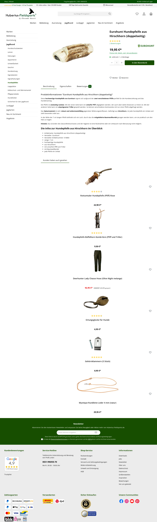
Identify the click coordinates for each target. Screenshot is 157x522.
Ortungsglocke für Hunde (97, 320)
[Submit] (96, 432)
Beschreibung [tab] (48, 86)
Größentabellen (124, 475)
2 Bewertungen (115, 43)
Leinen (10, 52)
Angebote (10, 118)
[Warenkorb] (150, 14)
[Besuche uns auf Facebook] (121, 501)
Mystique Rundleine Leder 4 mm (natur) (97, 403)
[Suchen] (109, 14)
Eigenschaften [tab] (65, 86)
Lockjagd (10, 105)
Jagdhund (10, 44)
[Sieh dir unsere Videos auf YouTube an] (132, 501)
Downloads (123, 456)
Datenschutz (123, 468)
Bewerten (125, 78)
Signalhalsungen (14, 79)
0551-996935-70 (50, 462)
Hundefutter (12, 98)
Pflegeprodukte (13, 94)
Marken (9, 31)
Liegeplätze (12, 86)
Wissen (11, 2)
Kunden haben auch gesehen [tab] (55, 160)
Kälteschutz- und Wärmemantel (19, 90)
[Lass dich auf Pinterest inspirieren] (137, 501)
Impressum (123, 471)
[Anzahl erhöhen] (121, 62)
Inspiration (123, 478)
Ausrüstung (11, 40)
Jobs (120, 459)
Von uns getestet (125, 484)
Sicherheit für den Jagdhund (18, 102)
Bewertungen (124, 481)
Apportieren (12, 60)
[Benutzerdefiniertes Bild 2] (88, 513)
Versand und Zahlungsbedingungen (94, 462)
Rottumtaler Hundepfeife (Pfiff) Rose (97, 195)
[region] (73, 52)
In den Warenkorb (139, 63)
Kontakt (83, 459)
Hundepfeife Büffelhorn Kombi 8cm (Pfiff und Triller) (97, 237)
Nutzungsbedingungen (105, 436)
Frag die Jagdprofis (70, 2)
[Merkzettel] (137, 14)
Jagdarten (10, 110)
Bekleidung (10, 36)
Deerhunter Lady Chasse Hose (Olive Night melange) (97, 278)
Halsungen (12, 56)
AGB (89, 439)
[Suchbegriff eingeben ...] (82, 14)
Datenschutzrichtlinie (88, 436)
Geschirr (11, 67)
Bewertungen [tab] (84, 86)
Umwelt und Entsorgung (89, 468)
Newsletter (123, 462)
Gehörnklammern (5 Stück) (97, 361)
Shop (6, 2)
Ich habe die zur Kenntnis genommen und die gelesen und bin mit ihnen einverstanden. (79, 439)
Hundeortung (13, 71)
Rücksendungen (86, 456)
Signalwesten (12, 75)
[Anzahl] (117, 62)
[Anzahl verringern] (112, 62)
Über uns (122, 465)
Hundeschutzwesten (15, 48)
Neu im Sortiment (13, 114)
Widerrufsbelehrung (88, 465)
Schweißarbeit (13, 64)
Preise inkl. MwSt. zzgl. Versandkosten (123, 53)
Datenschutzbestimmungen (59, 439)
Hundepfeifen (13, 83)
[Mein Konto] (144, 14)
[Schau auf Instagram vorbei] (126, 501)
